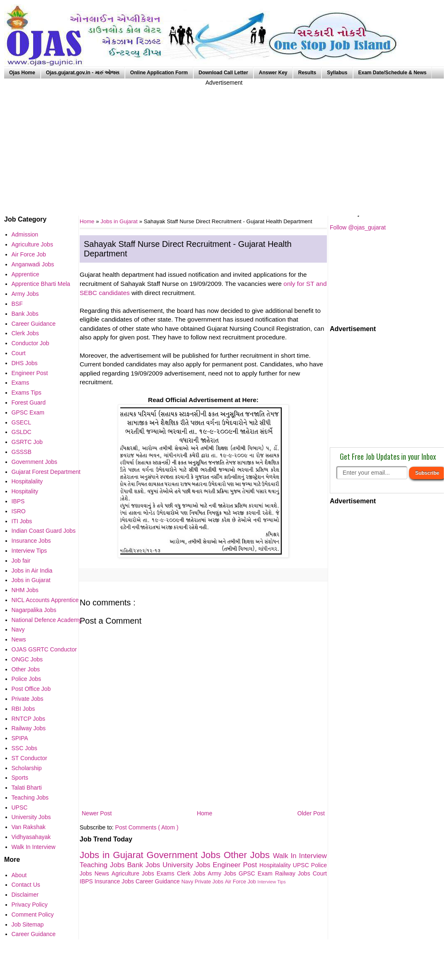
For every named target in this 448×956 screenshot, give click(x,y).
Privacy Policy (30, 904)
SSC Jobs (24, 748)
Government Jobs (185, 855)
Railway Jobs (294, 873)
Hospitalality (276, 865)
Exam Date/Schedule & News (392, 73)
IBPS (18, 501)
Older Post (311, 813)
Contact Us (26, 884)
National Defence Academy (47, 620)
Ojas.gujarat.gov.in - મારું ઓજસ (82, 73)
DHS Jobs (25, 363)
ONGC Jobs (27, 659)
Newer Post (97, 813)
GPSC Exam (257, 873)
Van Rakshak (29, 827)
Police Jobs (26, 679)
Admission (25, 234)
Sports (20, 777)
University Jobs (188, 865)
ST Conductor (29, 758)
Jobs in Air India (32, 570)
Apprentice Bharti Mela (41, 283)
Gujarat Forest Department (46, 471)
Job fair (21, 560)
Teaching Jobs (103, 865)
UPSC (302, 865)
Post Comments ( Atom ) (146, 827)
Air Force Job (241, 882)
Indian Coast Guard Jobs (44, 530)
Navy (188, 882)
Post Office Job (31, 688)
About (19, 875)
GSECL (21, 422)
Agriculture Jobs (134, 873)
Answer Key (273, 73)
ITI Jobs (22, 521)
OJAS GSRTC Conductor (44, 649)
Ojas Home (22, 73)
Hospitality (25, 491)
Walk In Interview (300, 856)
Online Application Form (159, 73)
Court (320, 873)
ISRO (19, 511)
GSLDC (22, 432)
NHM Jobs (25, 590)
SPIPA (20, 738)
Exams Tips (26, 392)
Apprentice (25, 274)
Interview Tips (272, 881)
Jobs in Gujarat (119, 221)
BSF (17, 303)
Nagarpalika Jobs (34, 610)
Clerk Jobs (192, 873)
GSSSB (22, 452)
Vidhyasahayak (31, 837)
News (103, 873)
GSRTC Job (27, 442)
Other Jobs (248, 855)
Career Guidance (159, 881)
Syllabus (337, 73)
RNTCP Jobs (28, 718)
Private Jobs (210, 882)
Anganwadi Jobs (33, 264)
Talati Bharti (27, 787)
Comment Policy (33, 914)
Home (204, 813)
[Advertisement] (224, 145)
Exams (167, 873)
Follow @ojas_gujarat (358, 227)
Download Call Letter (223, 73)
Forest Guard (29, 402)
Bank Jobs (144, 865)
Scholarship (27, 768)
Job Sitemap (28, 924)
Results (307, 73)
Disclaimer (25, 894)
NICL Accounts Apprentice (45, 600)
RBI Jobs (23, 708)
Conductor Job (30, 343)
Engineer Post (236, 865)
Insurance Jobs (115, 881)
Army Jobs (223, 873)
